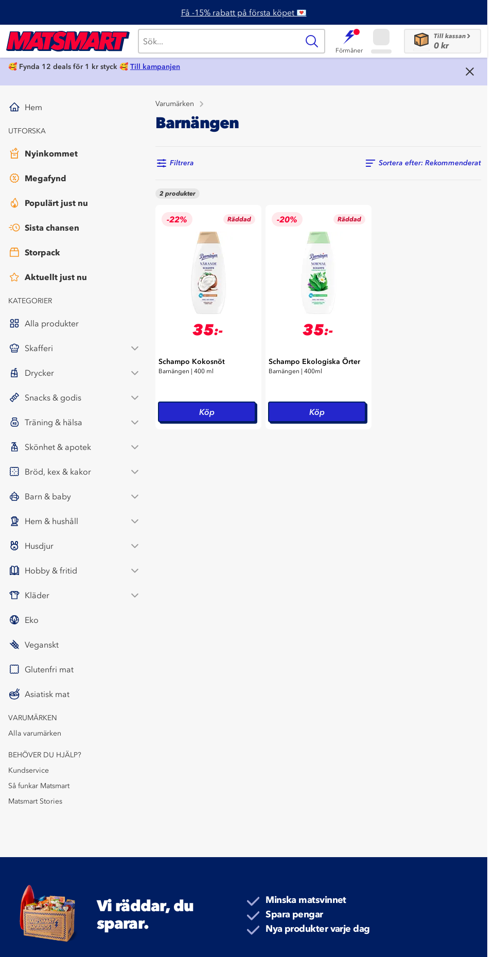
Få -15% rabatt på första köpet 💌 (244, 12)
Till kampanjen (155, 66)
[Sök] (218, 41)
